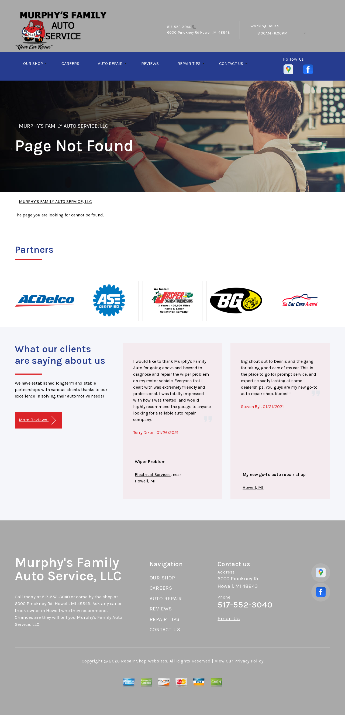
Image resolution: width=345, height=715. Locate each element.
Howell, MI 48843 (214, 32)
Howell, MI (145, 480)
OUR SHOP (33, 63)
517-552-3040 (179, 27)
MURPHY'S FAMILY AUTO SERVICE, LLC (63, 126)
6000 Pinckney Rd (183, 32)
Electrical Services (153, 474)
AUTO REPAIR (110, 63)
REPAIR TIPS (189, 63)
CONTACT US (231, 63)
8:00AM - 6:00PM (272, 33)
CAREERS (70, 63)
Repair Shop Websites (144, 661)
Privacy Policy (248, 661)
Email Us (229, 618)
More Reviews (37, 420)
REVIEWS (150, 63)
